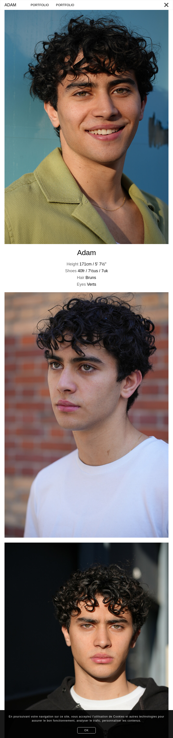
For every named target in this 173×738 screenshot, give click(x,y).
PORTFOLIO (40, 5)
